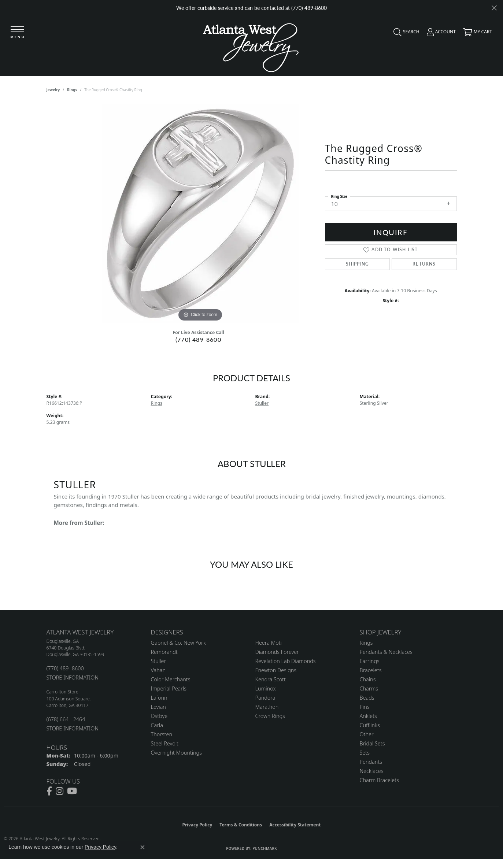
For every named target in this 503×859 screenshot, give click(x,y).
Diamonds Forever (277, 651)
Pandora (265, 697)
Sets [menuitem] (365, 752)
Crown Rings (270, 715)
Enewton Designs (276, 670)
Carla (157, 725)
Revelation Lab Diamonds (285, 661)
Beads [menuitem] (367, 697)
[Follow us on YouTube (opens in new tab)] (72, 791)
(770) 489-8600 (198, 339)
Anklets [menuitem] (368, 715)
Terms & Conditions (240, 825)
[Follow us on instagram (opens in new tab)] (59, 791)
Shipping (357, 264)
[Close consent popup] (142, 847)
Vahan (158, 670)
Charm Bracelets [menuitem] (379, 780)
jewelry (53, 89)
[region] (200, 213)
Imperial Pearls (169, 688)
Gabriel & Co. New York (178, 642)
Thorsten (161, 734)
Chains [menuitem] (368, 679)
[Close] (494, 7)
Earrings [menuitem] (370, 661)
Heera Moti (268, 642)
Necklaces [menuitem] (372, 770)
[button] (404, 33)
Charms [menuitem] (369, 688)
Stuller (262, 403)
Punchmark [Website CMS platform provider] (264, 848)
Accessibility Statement (295, 825)
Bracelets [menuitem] (371, 670)
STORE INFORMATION (73, 677)
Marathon (267, 706)
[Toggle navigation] (17, 32)
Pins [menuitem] (365, 706)
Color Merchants (171, 679)
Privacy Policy (197, 825)
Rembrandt (164, 651)
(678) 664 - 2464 (66, 719)
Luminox (265, 688)
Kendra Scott (270, 679)
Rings (72, 89)
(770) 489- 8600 (65, 668)
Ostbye (159, 715)
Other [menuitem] (367, 734)
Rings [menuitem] (366, 642)
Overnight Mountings (176, 752)
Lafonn (159, 697)
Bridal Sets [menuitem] (372, 743)
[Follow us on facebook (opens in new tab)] (49, 791)
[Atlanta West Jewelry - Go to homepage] (251, 45)
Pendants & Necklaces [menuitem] (386, 651)
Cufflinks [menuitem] (370, 725)
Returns (424, 264)
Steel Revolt (164, 743)
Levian (158, 706)
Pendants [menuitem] (371, 761)
